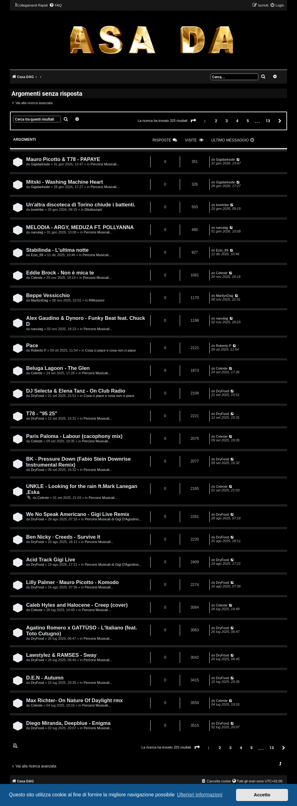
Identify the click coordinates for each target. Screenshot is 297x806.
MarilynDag (39, 300)
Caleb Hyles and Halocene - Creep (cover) (77, 605)
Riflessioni (96, 300)
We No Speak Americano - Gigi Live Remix (77, 514)
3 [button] (226, 120)
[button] (193, 120)
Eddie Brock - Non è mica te (60, 272)
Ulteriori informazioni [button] (199, 794)
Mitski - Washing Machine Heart (64, 182)
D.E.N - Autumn (44, 677)
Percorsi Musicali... (104, 164)
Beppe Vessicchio (48, 295)
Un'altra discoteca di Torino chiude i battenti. (80, 204)
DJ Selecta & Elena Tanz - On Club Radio (75, 391)
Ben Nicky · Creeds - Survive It (63, 537)
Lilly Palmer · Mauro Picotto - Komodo (72, 582)
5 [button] (248, 120)
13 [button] (268, 120)
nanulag (37, 232)
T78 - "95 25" (41, 413)
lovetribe (37, 209)
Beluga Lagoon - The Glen (58, 368)
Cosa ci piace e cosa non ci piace (110, 350)
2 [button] (216, 120)
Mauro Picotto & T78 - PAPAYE (63, 159)
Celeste (36, 277)
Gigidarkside (40, 164)
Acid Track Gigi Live (50, 559)
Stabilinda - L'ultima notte (57, 250)
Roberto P (38, 350)
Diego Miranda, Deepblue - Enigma (68, 723)
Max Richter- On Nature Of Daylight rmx (74, 700)
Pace (32, 345)
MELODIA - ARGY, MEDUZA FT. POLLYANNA (80, 227)
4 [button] (237, 120)
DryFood (37, 396)
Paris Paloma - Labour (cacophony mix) (74, 436)
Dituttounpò (93, 209)
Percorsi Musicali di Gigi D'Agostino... (113, 519)
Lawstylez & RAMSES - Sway (61, 655)
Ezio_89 (37, 255)
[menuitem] (55, 5)
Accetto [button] (262, 794)
